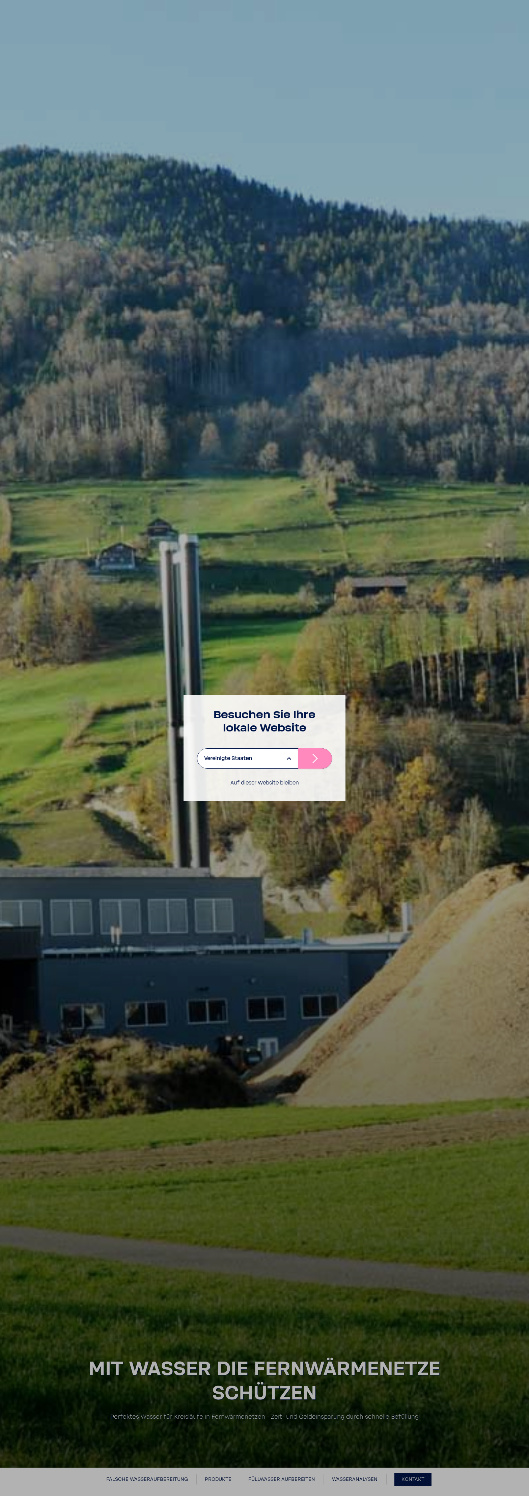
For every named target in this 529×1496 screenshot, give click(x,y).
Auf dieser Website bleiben (264, 783)
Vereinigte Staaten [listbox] (228, 758)
